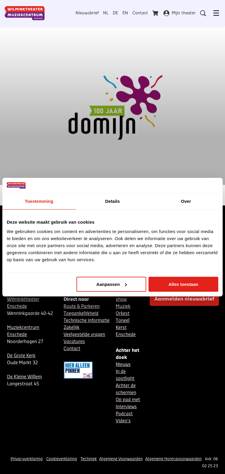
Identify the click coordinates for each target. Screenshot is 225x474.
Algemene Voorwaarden (121, 459)
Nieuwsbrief (87, 13)
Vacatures (74, 342)
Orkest (122, 313)
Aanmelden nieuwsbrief (184, 299)
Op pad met (128, 400)
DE (115, 13)
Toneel (122, 320)
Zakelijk (71, 327)
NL (105, 13)
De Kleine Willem (24, 377)
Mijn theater (179, 13)
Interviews (126, 407)
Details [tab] (112, 201)
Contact (140, 13)
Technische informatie (87, 320)
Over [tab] (186, 201)
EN (125, 13)
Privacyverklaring (27, 459)
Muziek (123, 306)
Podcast (124, 414)
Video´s (123, 421)
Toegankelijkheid (81, 313)
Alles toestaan (183, 284)
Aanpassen (111, 284)
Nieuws (123, 364)
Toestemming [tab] (39, 201)
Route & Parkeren (82, 306)
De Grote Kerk (21, 356)
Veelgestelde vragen (84, 335)
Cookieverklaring (61, 459)
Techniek (89, 459)
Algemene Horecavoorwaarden (173, 459)
